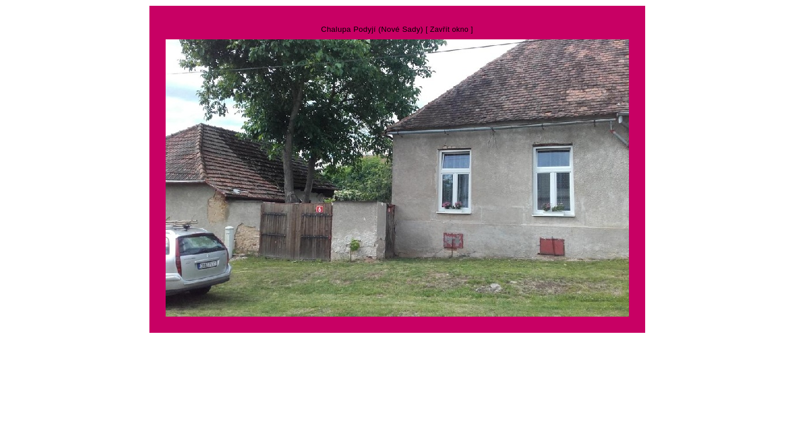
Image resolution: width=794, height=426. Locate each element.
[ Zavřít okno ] (449, 29)
